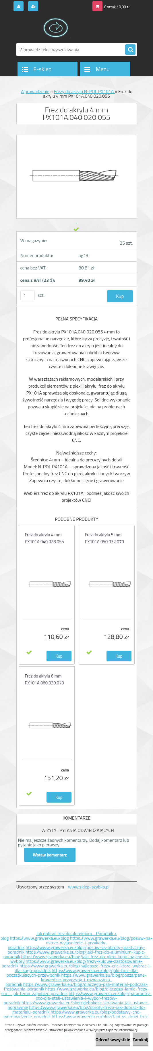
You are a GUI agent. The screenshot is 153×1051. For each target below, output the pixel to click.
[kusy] (27, 295)
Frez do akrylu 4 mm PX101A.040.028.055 (44, 538)
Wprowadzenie (35, 91)
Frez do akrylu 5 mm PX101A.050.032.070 (104, 538)
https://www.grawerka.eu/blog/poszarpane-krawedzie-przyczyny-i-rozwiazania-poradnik (76, 979)
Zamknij (140, 1039)
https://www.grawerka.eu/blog (39, 938)
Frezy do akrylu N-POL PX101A (84, 91)
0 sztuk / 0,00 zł (116, 7)
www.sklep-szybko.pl (88, 886)
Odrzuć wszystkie (113, 1039)
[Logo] (55, 28)
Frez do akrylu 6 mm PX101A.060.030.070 (44, 679)
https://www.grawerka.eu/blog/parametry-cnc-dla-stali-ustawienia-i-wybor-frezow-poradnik (78, 998)
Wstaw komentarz (50, 855)
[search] (130, 49)
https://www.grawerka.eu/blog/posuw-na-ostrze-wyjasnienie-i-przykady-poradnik (80, 943)
